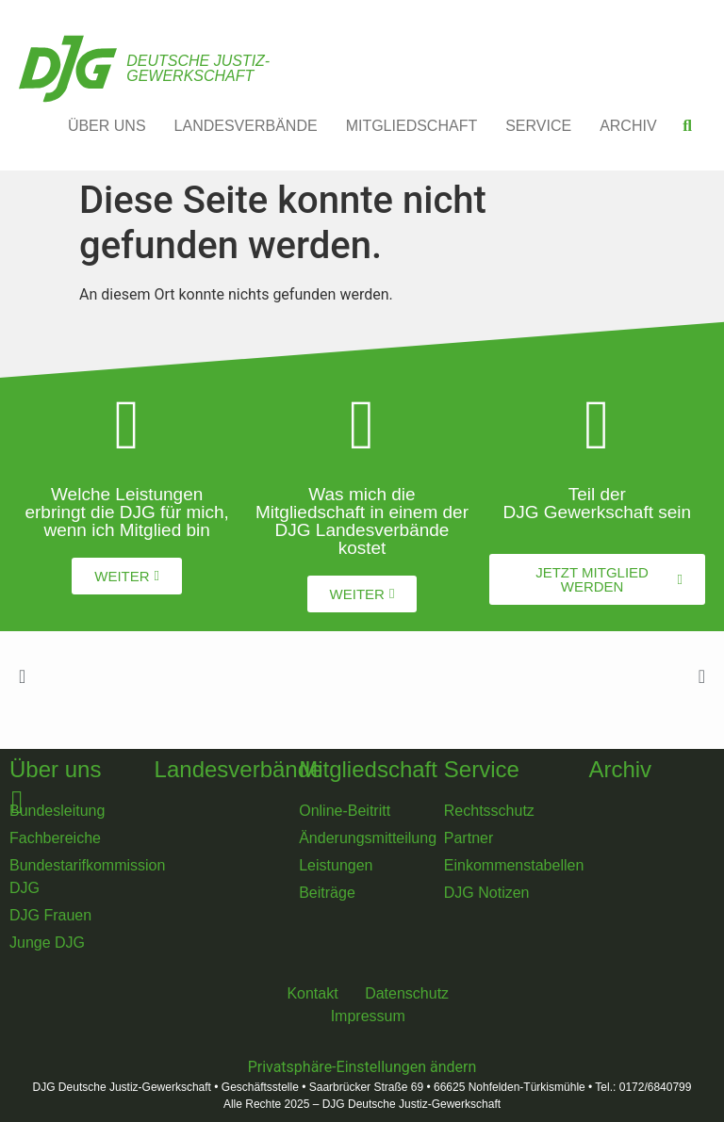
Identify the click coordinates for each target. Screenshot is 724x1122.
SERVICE (538, 126)
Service (481, 769)
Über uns (55, 769)
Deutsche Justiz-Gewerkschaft (198, 68)
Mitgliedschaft (368, 769)
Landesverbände (239, 769)
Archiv (619, 769)
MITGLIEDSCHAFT (412, 126)
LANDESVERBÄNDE (246, 126)
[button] (687, 125)
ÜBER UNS (107, 126)
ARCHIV (628, 126)
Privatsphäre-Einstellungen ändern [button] (362, 1067)
